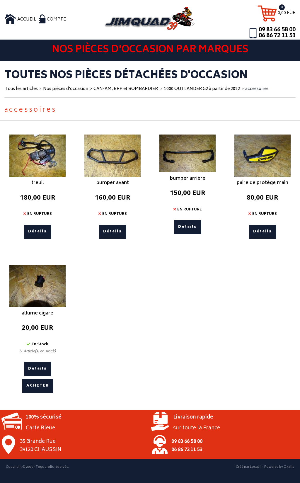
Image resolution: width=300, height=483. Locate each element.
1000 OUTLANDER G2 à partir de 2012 (202, 89)
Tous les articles (21, 89)
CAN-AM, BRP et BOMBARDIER (126, 89)
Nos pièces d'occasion (65, 89)
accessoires (257, 89)
